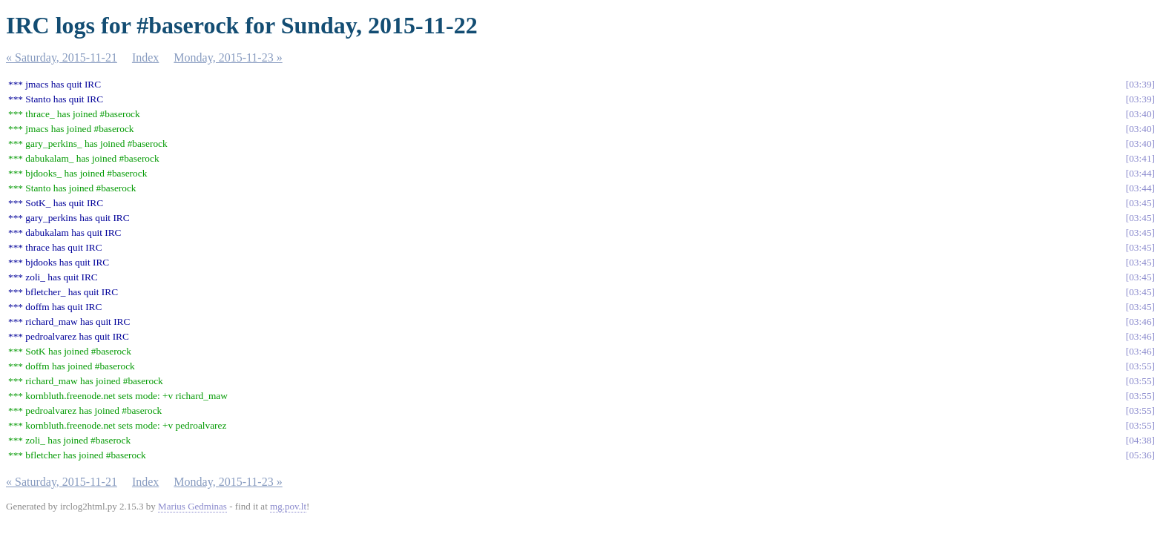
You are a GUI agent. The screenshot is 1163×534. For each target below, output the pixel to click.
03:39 (1140, 84)
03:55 (1140, 366)
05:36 (1140, 455)
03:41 (1140, 158)
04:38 (1140, 440)
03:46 (1140, 321)
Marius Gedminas (192, 506)
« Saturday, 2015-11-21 (61, 57)
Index (145, 57)
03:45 (1140, 202)
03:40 (1140, 113)
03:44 (1140, 173)
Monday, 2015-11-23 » (228, 57)
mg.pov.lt (288, 506)
